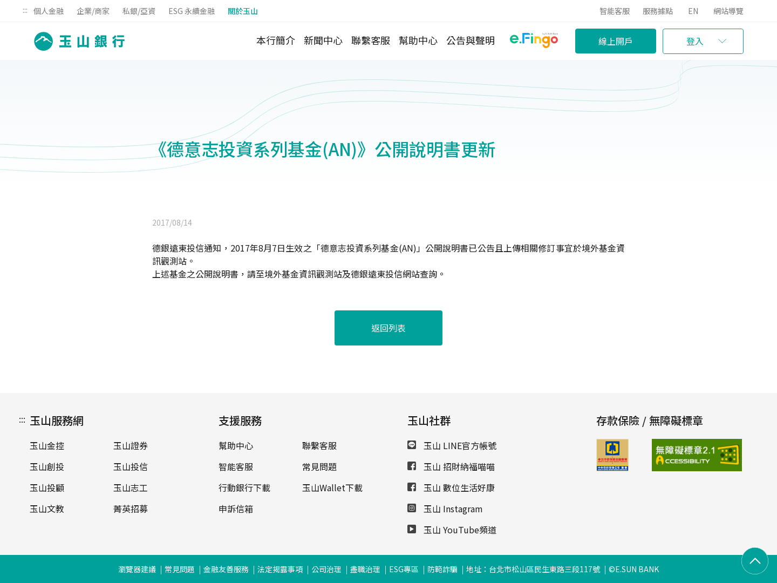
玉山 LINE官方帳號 (451, 445)
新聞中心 (323, 40)
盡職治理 (365, 569)
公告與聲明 (470, 40)
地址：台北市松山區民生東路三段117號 (533, 569)
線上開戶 (615, 41)
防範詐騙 (442, 569)
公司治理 (326, 569)
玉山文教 (47, 508)
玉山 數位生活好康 (451, 487)
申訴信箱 (236, 508)
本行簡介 (275, 40)
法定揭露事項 (280, 569)
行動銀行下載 (244, 487)
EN (693, 10)
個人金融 (48, 10)
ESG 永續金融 (191, 10)
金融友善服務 (226, 569)
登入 (695, 41)
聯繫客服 (370, 40)
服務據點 (658, 10)
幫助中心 (418, 40)
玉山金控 (47, 445)
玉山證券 (130, 445)
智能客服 (614, 10)
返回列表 (388, 327)
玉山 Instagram (445, 508)
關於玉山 (243, 10)
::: (25, 9)
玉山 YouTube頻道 (451, 529)
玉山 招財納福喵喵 (451, 466)
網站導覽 (728, 10)
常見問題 (319, 466)
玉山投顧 (47, 487)
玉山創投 (47, 466)
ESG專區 (404, 569)
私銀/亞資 (138, 10)
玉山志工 (130, 487)
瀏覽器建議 (137, 569)
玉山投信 (130, 466)
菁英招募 (130, 508)
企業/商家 (93, 10)
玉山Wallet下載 (332, 487)
